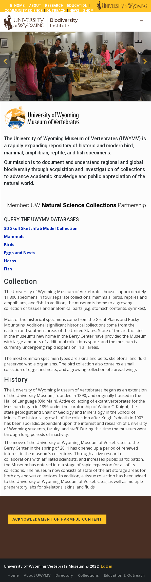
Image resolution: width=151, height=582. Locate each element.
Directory (64, 575)
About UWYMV (37, 575)
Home (13, 575)
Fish (8, 269)
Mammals (14, 236)
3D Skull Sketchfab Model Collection (41, 228)
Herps (10, 261)
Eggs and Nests (19, 252)
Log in (106, 566)
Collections (88, 575)
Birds (9, 244)
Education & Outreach (124, 575)
